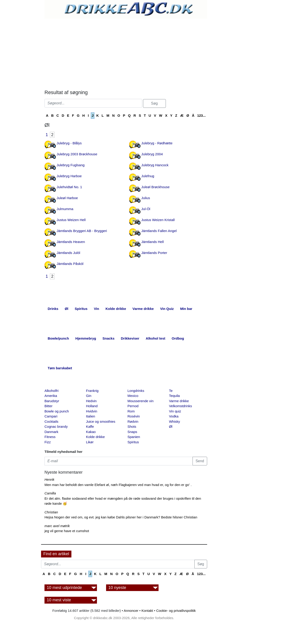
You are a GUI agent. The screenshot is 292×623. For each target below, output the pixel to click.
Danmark (51, 432)
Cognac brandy (56, 426)
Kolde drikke (95, 437)
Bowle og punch (56, 411)
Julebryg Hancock (154, 165)
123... (201, 115)
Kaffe (90, 426)
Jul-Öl (145, 209)
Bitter (48, 406)
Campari (50, 416)
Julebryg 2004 (152, 154)
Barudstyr (51, 401)
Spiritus (133, 442)
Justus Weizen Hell (71, 220)
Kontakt (147, 610)
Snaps (132, 432)
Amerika (50, 396)
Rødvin (133, 421)
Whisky (174, 421)
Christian (51, 512)
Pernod (133, 406)
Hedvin (91, 401)
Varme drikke (179, 401)
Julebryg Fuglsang (71, 165)
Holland (92, 406)
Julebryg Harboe (69, 176)
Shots (132, 426)
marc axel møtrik (57, 526)
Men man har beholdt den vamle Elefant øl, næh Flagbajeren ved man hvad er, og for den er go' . (118, 485)
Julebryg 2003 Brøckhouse (77, 154)
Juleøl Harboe (67, 198)
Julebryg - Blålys (69, 143)
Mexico (133, 396)
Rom (131, 411)
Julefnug (147, 176)
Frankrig (92, 391)
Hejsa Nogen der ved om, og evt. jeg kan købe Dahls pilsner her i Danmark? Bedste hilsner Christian (120, 517)
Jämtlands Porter (154, 253)
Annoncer (131, 610)
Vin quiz (175, 411)
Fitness (49, 437)
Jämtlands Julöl (68, 253)
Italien (90, 416)
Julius (145, 198)
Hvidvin (91, 411)
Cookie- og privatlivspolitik (176, 610)
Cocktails (51, 421)
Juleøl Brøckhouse (155, 187)
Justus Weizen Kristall (158, 220)
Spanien (134, 437)
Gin (88, 396)
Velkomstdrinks (180, 406)
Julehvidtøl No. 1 (69, 187)
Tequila (174, 396)
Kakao (91, 432)
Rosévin (134, 416)
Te (171, 391)
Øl (170, 426)
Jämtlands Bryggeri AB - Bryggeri (82, 231)
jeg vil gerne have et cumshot (66, 531)
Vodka (174, 416)
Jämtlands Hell (152, 242)
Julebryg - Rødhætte (156, 143)
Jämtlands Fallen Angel (159, 231)
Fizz (47, 442)
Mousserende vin (141, 401)
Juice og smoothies (100, 421)
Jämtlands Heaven (71, 242)
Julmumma (65, 209)
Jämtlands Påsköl (70, 264)
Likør (90, 442)
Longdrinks (136, 391)
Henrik (49, 479)
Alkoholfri (51, 391)
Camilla (50, 493)
